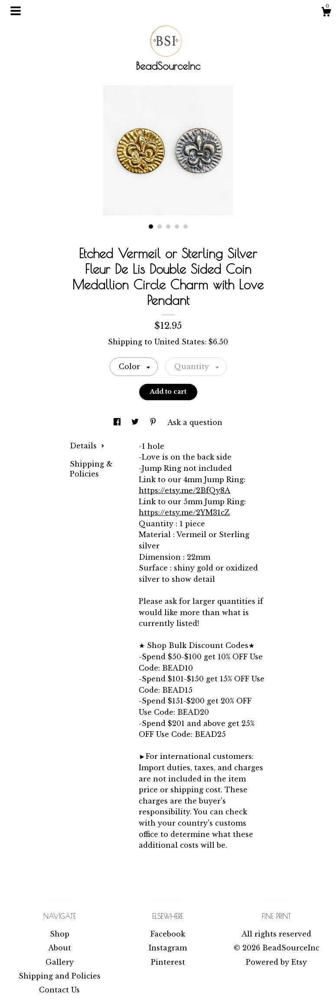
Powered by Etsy (276, 962)
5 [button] (185, 226)
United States (179, 341)
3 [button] (168, 226)
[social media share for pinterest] (154, 422)
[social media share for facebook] (118, 422)
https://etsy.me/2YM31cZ (184, 512)
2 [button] (159, 226)
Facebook (167, 934)
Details (87, 445)
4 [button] (177, 226)
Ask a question (194, 422)
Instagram (168, 947)
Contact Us (59, 989)
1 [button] (151, 226)
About (59, 947)
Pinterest (168, 962)
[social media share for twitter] (136, 422)
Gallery (60, 962)
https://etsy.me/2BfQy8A (184, 490)
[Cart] (326, 12)
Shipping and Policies (60, 976)
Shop (59, 934)
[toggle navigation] (15, 10)
